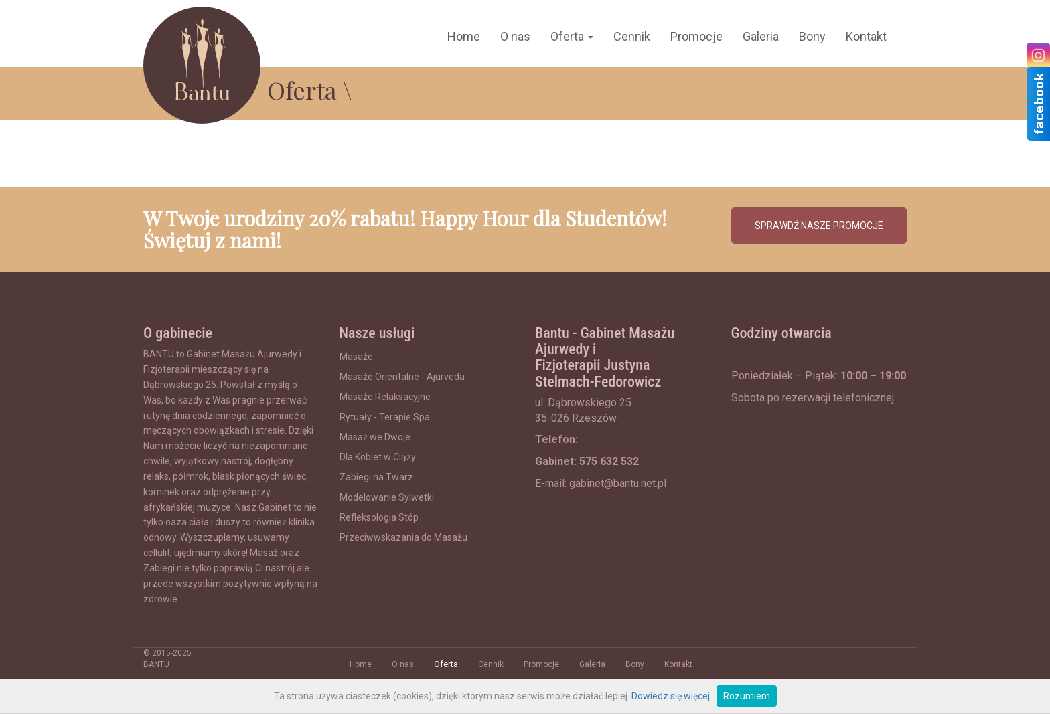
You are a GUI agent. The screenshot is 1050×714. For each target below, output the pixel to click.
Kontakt (866, 36)
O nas (515, 36)
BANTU (156, 664)
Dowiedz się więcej (670, 696)
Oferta (571, 36)
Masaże (356, 356)
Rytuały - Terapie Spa (385, 417)
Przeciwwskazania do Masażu (403, 537)
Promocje (696, 36)
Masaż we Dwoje (375, 437)
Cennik (631, 36)
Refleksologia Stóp (379, 517)
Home (463, 36)
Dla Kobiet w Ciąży (378, 457)
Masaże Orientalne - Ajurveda (402, 376)
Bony (812, 36)
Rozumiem (746, 696)
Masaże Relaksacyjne (385, 396)
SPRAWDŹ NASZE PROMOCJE (819, 225)
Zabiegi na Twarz (376, 477)
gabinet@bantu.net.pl (617, 483)
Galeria (761, 36)
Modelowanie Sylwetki (387, 497)
